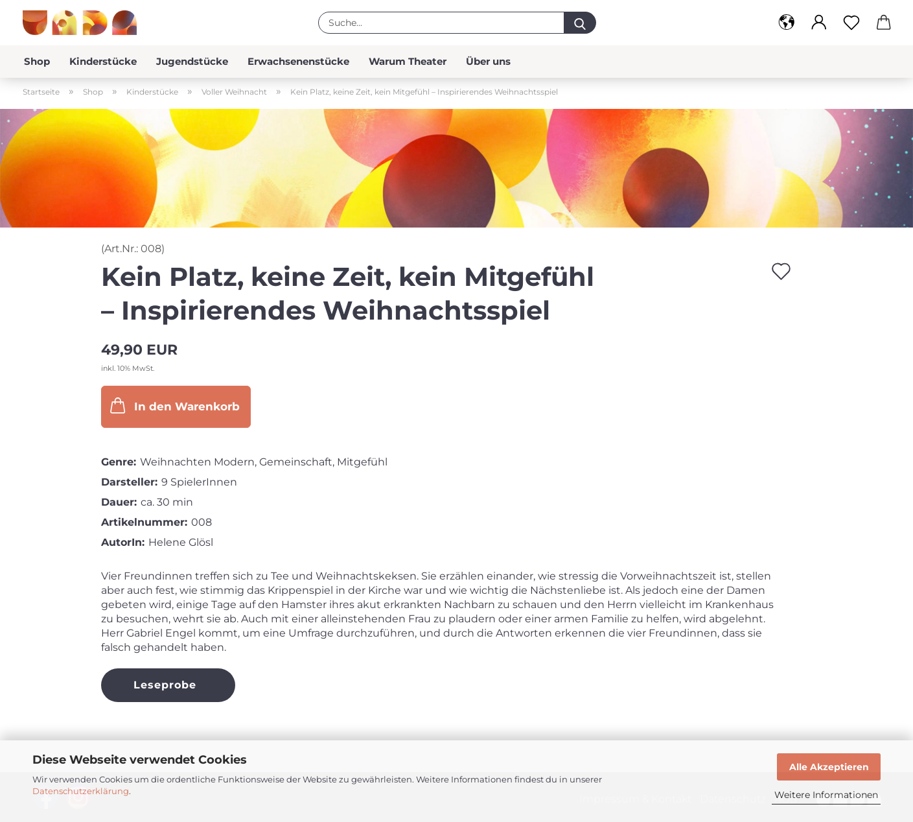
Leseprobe (164, 685)
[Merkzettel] (851, 22)
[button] (786, 22)
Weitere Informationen (826, 795)
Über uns (488, 61)
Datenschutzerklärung (80, 791)
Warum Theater (407, 61)
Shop (37, 61)
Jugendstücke (192, 61)
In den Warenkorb (174, 405)
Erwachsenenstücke (298, 61)
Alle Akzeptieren (829, 767)
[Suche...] (580, 23)
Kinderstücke (103, 61)
